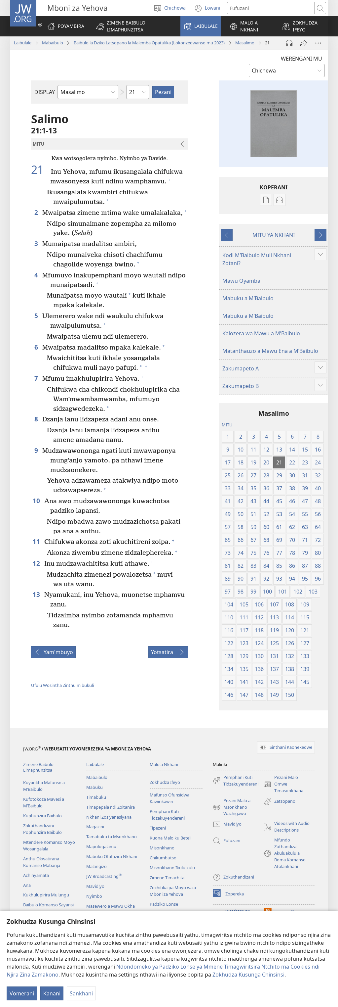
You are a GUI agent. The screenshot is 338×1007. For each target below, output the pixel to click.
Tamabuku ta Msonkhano (111, 836)
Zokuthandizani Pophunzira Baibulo (42, 829)
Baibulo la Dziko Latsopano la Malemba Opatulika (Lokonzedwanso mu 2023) (149, 43)
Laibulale (22, 43)
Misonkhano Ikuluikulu (172, 868)
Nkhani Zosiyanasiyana (108, 817)
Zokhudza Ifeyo (165, 782)
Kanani (51, 993)
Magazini (95, 827)
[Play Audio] (289, 43)
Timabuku (96, 797)
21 (40, 169)
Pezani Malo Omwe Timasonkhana (283, 784)
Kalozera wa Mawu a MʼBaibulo (261, 333)
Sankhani (81, 993)
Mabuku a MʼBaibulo (248, 298)
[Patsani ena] (304, 43)
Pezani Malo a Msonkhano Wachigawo (231, 807)
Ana (27, 885)
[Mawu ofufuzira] (271, 8)
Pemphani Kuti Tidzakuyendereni (167, 814)
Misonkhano (162, 848)
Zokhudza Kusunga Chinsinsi (248, 974)
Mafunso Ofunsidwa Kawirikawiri (169, 798)
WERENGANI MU (301, 58)
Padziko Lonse (164, 904)
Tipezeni (158, 828)
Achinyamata (36, 875)
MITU (227, 425)
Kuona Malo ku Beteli (170, 838)
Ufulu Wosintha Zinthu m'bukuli (62, 685)
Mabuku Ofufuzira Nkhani (111, 856)
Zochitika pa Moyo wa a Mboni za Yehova (173, 891)
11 (37, 541)
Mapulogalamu (101, 846)
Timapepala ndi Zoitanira (110, 807)
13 (37, 594)
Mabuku (94, 787)
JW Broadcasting (104, 876)
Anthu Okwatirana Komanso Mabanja (41, 862)
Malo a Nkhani (164, 764)
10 (37, 501)
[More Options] (318, 43)
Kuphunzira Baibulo (42, 816)
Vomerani (22, 993)
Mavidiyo (95, 886)
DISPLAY (44, 92)
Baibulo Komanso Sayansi (48, 905)
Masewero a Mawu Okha (110, 906)
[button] (134, 26)
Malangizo (96, 866)
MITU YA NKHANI (273, 235)
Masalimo (244, 43)
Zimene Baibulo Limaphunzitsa (38, 767)
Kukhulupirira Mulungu (46, 895)
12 (37, 563)
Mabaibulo (52, 43)
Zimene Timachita (167, 878)
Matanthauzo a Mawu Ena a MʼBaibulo (270, 351)
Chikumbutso (163, 858)
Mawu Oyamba (241, 280)
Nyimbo (94, 896)
